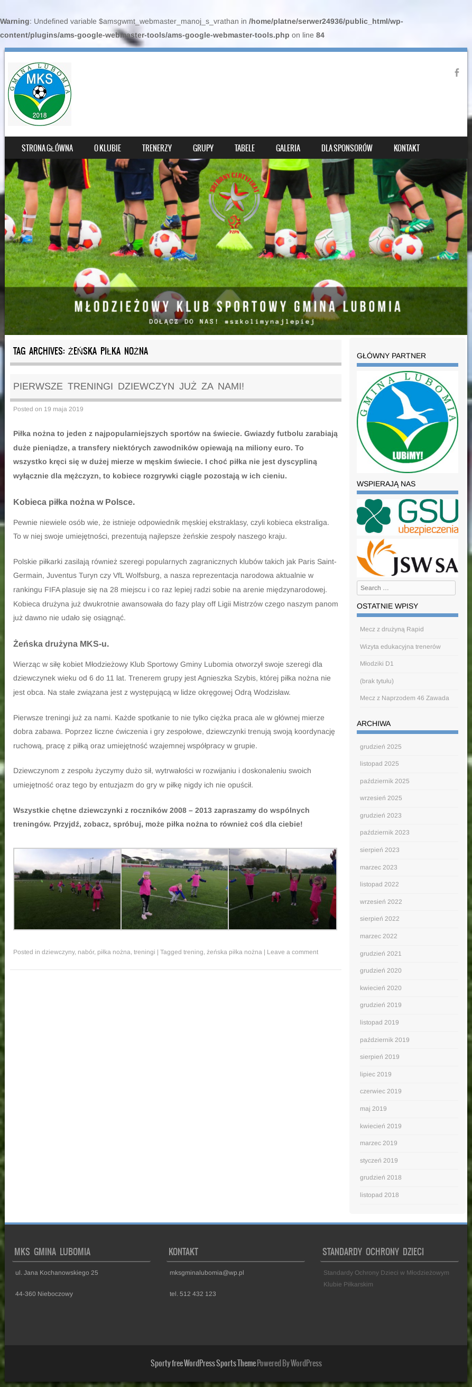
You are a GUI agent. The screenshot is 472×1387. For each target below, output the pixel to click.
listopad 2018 (379, 1195)
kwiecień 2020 (381, 988)
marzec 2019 (378, 1143)
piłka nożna (114, 952)
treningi (144, 952)
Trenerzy (157, 148)
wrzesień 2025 (381, 798)
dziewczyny (58, 952)
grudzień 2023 (381, 815)
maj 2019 (373, 1108)
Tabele (245, 148)
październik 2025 (385, 781)
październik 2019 (385, 1040)
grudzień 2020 (381, 970)
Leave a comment (292, 952)
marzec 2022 (378, 936)
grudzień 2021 (381, 953)
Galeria (288, 148)
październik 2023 (385, 832)
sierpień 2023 (380, 850)
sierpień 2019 (380, 1056)
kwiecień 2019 (381, 1126)
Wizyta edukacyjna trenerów (400, 646)
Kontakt (407, 148)
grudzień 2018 (381, 1177)
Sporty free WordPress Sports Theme (203, 1363)
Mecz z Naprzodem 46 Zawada (404, 698)
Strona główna (47, 148)
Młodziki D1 (377, 663)
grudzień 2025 (381, 746)
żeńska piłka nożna (234, 952)
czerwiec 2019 (381, 1091)
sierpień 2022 (380, 918)
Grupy (203, 148)
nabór (86, 952)
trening (193, 952)
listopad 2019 (379, 1022)
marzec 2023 (378, 867)
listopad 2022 (379, 884)
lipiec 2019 (376, 1074)
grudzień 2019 (381, 1005)
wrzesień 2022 (381, 901)
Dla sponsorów (347, 148)
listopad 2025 (379, 763)
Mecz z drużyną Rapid (392, 629)
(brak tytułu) (377, 681)
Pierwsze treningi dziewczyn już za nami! (128, 386)
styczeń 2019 (379, 1160)
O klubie (107, 148)
